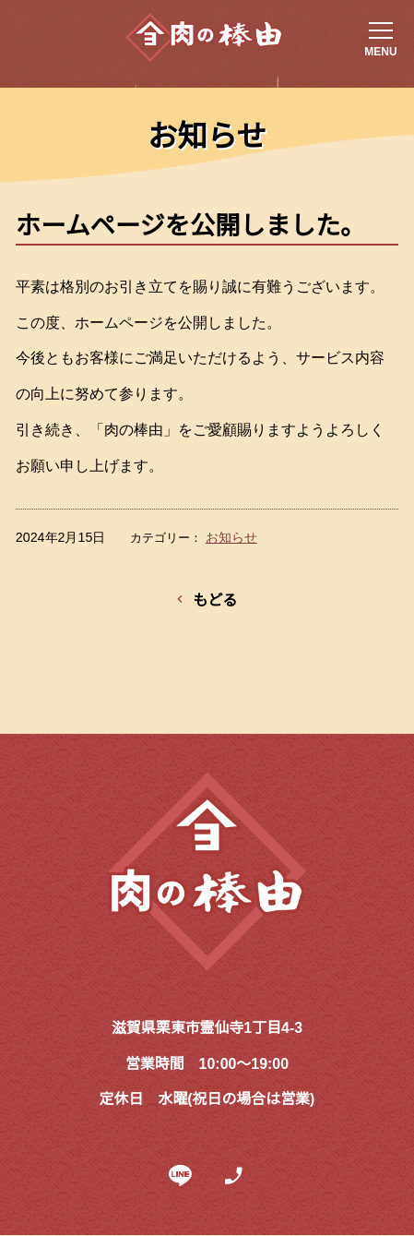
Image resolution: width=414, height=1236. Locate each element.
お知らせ (231, 537)
